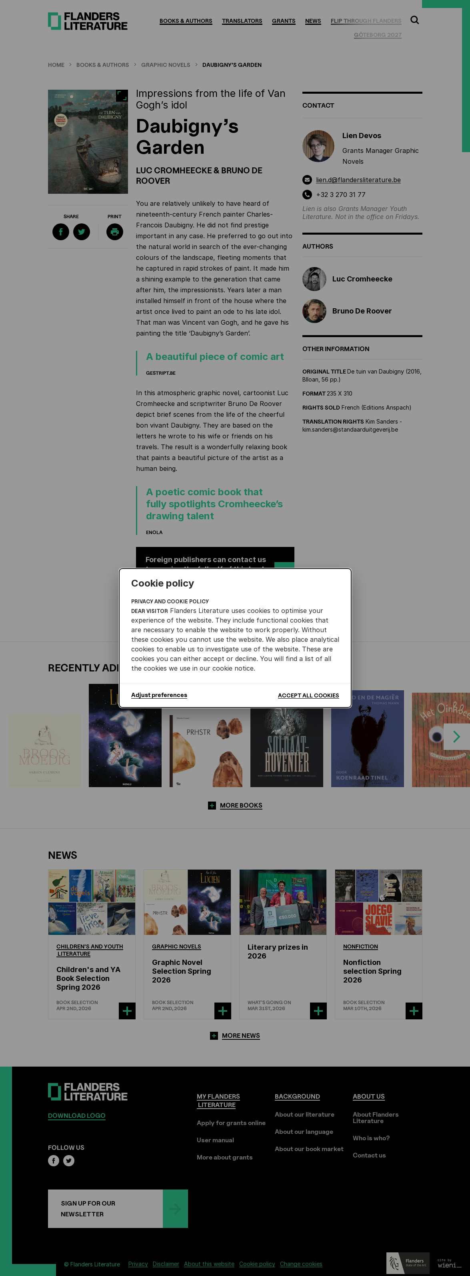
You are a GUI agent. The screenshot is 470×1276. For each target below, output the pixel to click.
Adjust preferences (159, 695)
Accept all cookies (308, 695)
